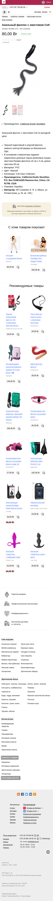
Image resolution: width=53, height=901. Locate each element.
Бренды (12, 822)
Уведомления (8, 845)
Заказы (5, 842)
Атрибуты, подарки (17, 16)
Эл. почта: (29, 842)
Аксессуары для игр (34, 16)
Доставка (37, 12)
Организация (29, 804)
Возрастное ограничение (32, 814)
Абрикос (5, 16)
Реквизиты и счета (29, 823)
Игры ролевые (7, 20)
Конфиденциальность (31, 817)
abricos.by (5, 863)
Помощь (6, 848)
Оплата (44, 12)
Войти (46, 2)
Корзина (6, 839)
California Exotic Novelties (32, 124)
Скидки (47, 7)
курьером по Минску (33, 206)
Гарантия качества (30, 820)
